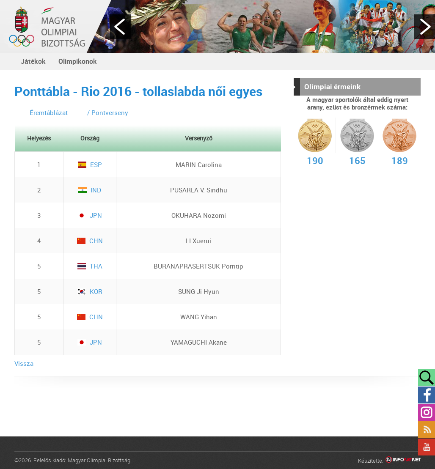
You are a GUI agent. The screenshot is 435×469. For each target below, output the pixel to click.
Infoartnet (403, 460)
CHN (90, 240)
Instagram (426, 412)
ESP (90, 164)
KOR (89, 291)
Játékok (33, 61)
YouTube (426, 447)
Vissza (23, 363)
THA (89, 266)
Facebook (426, 395)
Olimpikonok (77, 61)
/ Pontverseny (107, 112)
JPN (89, 215)
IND (89, 190)
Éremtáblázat (49, 112)
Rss (426, 429)
